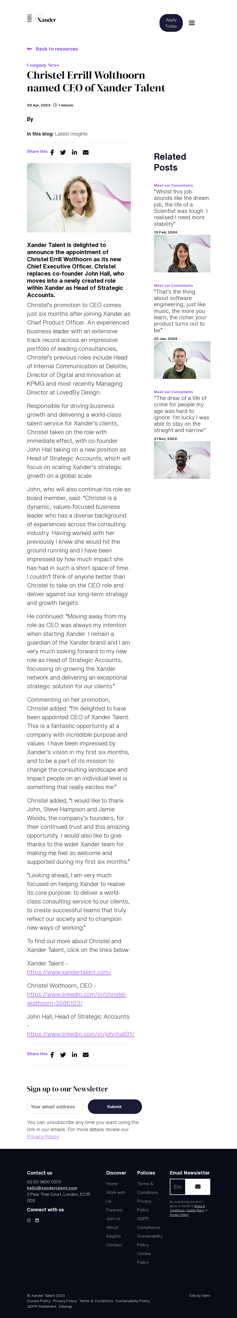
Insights (113, 1236)
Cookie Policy (195, 1210)
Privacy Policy (42, 1136)
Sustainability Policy (133, 1301)
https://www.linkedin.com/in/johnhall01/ (81, 1034)
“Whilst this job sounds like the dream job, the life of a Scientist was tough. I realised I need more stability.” (181, 207)
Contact (114, 1245)
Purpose (114, 1210)
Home (112, 1183)
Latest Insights (71, 133)
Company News (43, 65)
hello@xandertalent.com (52, 1188)
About (112, 1227)
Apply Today (171, 22)
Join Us (113, 1218)
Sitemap (65, 1306)
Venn (206, 1295)
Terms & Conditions (96, 1301)
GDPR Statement (41, 1306)
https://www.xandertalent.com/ (69, 972)
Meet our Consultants (173, 185)
